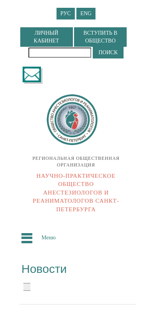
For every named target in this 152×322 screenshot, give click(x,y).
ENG (86, 13)
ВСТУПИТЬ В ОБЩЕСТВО (100, 37)
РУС (65, 13)
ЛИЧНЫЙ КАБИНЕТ (46, 37)
